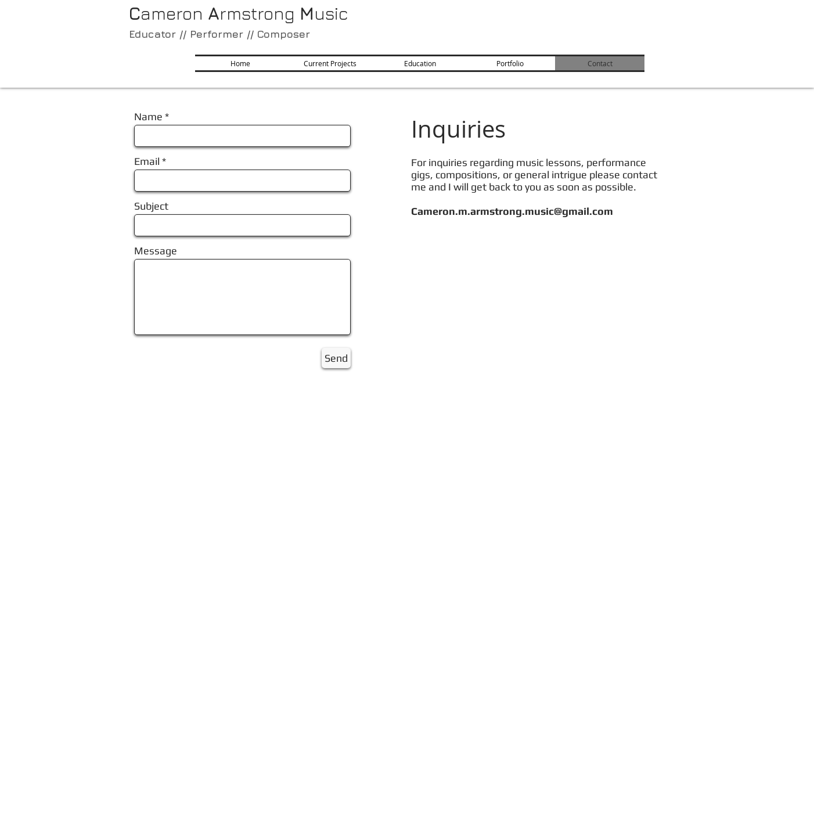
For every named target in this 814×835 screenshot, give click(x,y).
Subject (151, 206)
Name (148, 116)
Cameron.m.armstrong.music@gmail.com (512, 211)
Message (155, 251)
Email (147, 161)
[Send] (336, 358)
